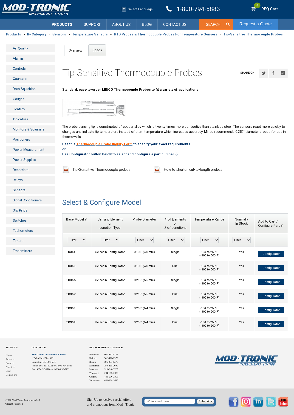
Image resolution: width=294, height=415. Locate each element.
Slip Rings (20, 210)
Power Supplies (24, 160)
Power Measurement (28, 150)
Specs (97, 50)
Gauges (18, 99)
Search (213, 24)
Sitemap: (12, 347)
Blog (147, 24)
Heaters (19, 109)
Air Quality (20, 48)
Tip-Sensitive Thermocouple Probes (253, 34)
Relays (18, 180)
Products (62, 24)
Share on (247, 72)
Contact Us (175, 24)
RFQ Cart (266, 8)
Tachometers (23, 231)
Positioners (21, 139)
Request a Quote (255, 23)
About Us (121, 24)
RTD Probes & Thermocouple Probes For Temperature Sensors (165, 34)
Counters (20, 79)
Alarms (18, 58)
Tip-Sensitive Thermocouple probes (101, 169)
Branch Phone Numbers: (106, 347)
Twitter (263, 73)
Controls (19, 69)
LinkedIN (283, 73)
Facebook (273, 73)
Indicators (20, 119)
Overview (75, 50)
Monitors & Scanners (29, 129)
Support (92, 24)
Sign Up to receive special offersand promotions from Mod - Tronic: (111, 402)
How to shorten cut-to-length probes (193, 169)
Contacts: (39, 347)
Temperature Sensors (90, 34)
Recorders (20, 170)
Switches (20, 220)
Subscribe (205, 401)
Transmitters (22, 251)
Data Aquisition (24, 89)
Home (9, 355)
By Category (36, 34)
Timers (18, 241)
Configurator (271, 253)
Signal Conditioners (27, 200)
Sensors (59, 34)
